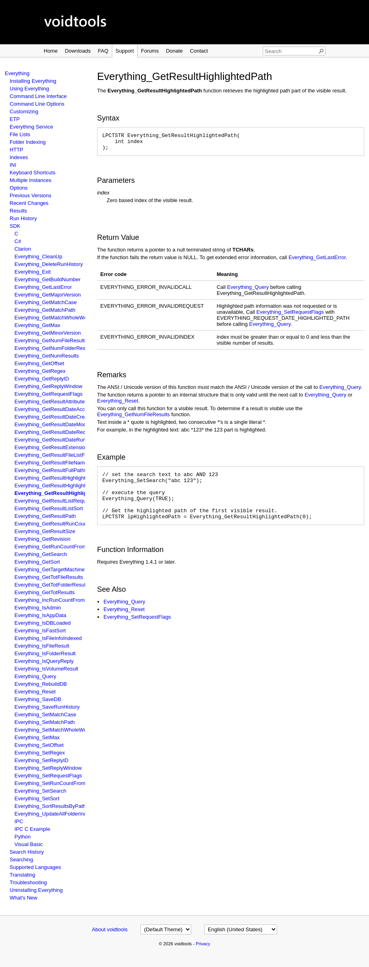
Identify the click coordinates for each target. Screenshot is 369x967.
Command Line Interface (38, 96)
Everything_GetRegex (39, 371)
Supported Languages (35, 867)
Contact (199, 51)
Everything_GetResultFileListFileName (59, 455)
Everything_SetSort (36, 798)
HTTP (16, 150)
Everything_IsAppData (40, 615)
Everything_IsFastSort (40, 631)
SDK (15, 226)
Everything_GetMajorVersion (47, 295)
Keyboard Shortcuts (32, 173)
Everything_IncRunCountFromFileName (60, 600)
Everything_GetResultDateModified (55, 424)
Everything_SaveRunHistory (47, 707)
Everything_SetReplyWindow (48, 768)
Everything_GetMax (37, 325)
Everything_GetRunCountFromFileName (61, 547)
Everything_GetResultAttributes (50, 402)
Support (125, 51)
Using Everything (29, 89)
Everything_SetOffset (39, 745)
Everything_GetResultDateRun (50, 440)
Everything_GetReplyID (41, 379)
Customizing (24, 111)
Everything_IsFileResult (41, 646)
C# (17, 241)
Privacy (203, 943)
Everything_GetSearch (40, 554)
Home (51, 51)
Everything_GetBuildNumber (47, 279)
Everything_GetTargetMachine (49, 569)
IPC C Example (32, 829)
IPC (18, 821)
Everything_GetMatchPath (44, 310)
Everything (17, 73)
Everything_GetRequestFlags (48, 394)
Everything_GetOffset (39, 363)
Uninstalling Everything (36, 890)
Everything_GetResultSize (44, 531)
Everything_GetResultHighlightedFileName (64, 478)
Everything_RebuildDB (40, 684)
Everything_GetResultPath (45, 516)
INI (13, 165)
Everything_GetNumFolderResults (53, 348)
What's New (23, 898)
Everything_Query (35, 676)
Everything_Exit (32, 272)
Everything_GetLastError (43, 287)
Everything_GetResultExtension (51, 447)
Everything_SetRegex (39, 753)
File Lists (20, 134)
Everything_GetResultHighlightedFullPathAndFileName (78, 485)
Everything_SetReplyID (41, 760)
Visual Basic (28, 844)
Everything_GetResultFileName (50, 463)
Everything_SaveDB (37, 699)
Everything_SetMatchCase (45, 714)
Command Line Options (37, 104)
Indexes (19, 157)
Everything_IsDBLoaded (42, 623)
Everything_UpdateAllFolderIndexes (55, 814)
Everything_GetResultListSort (48, 508)
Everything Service (31, 127)
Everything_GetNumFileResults (50, 340)
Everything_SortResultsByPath (50, 806)
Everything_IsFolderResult (44, 653)
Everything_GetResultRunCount (51, 524)
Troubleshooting (28, 882)
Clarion (22, 249)
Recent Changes (29, 203)
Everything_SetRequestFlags (48, 776)
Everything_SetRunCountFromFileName (61, 783)
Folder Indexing (28, 142)
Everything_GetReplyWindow (48, 386)
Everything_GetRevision (42, 539)
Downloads (78, 51)
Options (19, 188)
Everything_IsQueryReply (43, 661)
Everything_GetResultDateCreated (54, 417)
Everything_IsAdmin (37, 608)
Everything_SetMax (37, 737)
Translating (22, 875)
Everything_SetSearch (40, 791)
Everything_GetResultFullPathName (56, 470)
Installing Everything (33, 81)
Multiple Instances (30, 180)
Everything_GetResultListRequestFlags (59, 501)
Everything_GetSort (37, 562)
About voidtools (110, 929)
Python (22, 837)
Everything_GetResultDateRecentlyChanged (66, 432)
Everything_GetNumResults (46, 356)
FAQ (103, 51)
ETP (15, 119)
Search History (27, 852)
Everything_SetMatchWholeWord (52, 730)
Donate (174, 51)
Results (18, 211)
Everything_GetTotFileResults (48, 577)
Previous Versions (30, 195)
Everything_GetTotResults (44, 592)
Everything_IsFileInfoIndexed (48, 638)
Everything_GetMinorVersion (47, 333)
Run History (23, 218)
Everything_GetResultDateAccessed (56, 409)
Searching (21, 860)
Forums (150, 51)
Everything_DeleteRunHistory (48, 264)
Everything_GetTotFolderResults (51, 585)
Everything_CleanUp (38, 257)
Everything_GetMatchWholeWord (53, 318)
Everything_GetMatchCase (45, 302)
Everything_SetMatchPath (44, 722)
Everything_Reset (35, 692)
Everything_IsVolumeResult (46, 669)
